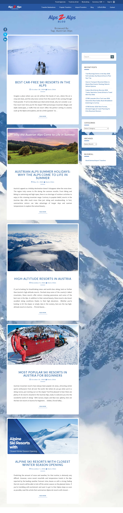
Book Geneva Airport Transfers (96, 160)
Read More (43, 116)
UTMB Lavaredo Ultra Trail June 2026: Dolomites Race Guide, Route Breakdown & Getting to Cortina (99, 100)
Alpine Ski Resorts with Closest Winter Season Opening (42, 463)
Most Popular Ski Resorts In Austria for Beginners (43, 373)
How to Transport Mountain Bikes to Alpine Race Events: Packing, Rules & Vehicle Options (98, 84)
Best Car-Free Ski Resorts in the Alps (42, 83)
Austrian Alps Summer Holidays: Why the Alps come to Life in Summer (43, 175)
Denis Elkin (51, 89)
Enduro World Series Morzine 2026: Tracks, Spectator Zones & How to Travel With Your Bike (99, 92)
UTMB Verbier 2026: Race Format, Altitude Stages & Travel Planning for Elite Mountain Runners (98, 109)
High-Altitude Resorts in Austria (42, 278)
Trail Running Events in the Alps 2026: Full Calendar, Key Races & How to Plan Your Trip (98, 76)
